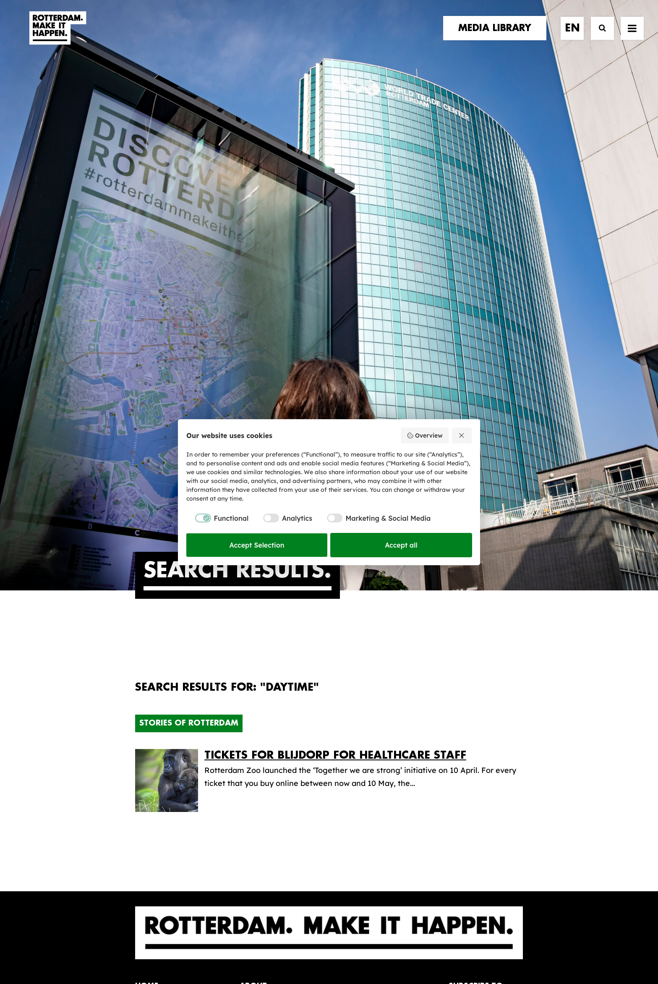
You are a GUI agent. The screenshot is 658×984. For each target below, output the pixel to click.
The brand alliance (274, 720)
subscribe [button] (477, 722)
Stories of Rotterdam (188, 414)
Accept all (401, 545)
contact (153, 720)
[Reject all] (462, 436)
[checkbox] (217, 518)
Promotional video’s (380, 757)
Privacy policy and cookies (370, 949)
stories (150, 685)
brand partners (169, 694)
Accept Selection (257, 545)
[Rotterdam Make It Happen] (57, 36)
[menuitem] (497, 36)
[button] (138, 909)
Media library (368, 704)
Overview (424, 435)
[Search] (598, 36)
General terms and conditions (291, 949)
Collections (364, 717)
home (146, 677)
